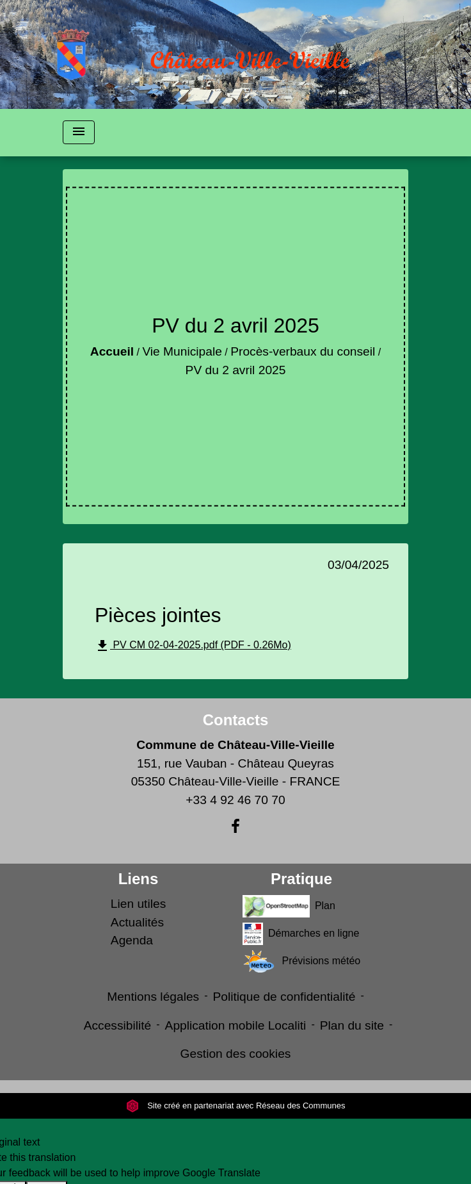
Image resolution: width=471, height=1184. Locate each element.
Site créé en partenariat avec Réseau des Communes (236, 1105)
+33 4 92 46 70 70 (235, 800)
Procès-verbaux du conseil (302, 351)
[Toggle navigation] (79, 132)
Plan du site (352, 1025)
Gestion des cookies (235, 1053)
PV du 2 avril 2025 (236, 370)
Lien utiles (138, 903)
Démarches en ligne (301, 934)
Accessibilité (118, 1025)
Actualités (137, 922)
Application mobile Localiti (236, 1025)
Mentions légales (153, 996)
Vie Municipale (181, 351)
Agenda (132, 940)
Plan (289, 906)
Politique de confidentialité (284, 996)
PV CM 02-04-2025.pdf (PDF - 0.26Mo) (193, 646)
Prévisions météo (301, 961)
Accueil (112, 351)
